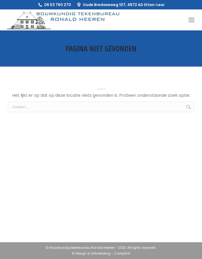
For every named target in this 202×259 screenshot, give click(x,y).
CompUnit (122, 253)
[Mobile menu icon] (191, 20)
